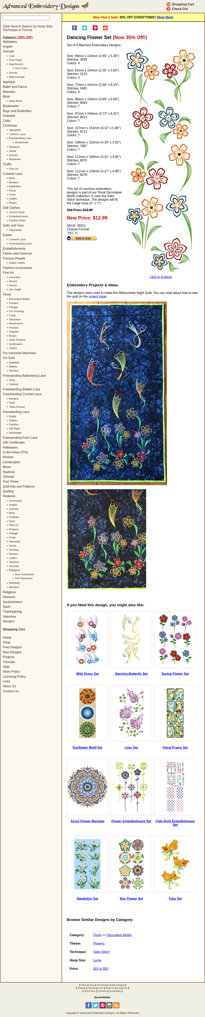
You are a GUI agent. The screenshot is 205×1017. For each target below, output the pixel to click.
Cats (11, 55)
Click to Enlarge (161, 277)
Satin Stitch (101, 952)
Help (6, 666)
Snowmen (15, 159)
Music (7, 467)
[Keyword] (26, 18)
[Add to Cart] (82, 238)
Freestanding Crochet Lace (22, 394)
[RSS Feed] (116, 1007)
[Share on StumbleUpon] (105, 29)
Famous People (14, 258)
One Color (21, 68)
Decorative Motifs (119, 935)
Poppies (14, 331)
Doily (12, 380)
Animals (8, 51)
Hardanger (15, 432)
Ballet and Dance (15, 86)
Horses (13, 72)
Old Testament (23, 578)
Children (14, 517)
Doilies (13, 420)
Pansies (13, 327)
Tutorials (9, 662)
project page (97, 296)
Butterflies (15, 186)
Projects (8, 657)
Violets (13, 348)
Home (12, 545)
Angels (8, 46)
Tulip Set (175, 898)
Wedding (14, 582)
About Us (9, 686)
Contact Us (11, 691)
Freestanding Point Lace (20, 437)
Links (6, 681)
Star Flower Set (131, 898)
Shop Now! (165, 17)
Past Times (11, 481)
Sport (6, 606)
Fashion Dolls (17, 220)
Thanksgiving (12, 611)
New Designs (12, 652)
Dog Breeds (16, 64)
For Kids (9, 358)
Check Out (177, 9)
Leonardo (14, 277)
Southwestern (12, 602)
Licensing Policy (14, 676)
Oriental (8, 476)
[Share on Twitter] (84, 29)
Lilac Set (131, 747)
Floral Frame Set (175, 747)
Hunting (13, 549)
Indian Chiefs (17, 262)
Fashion (13, 384)
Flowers (99, 943)
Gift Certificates (14, 442)
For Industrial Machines (19, 353)
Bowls (12, 416)
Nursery (13, 370)
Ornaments (21, 142)
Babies (13, 366)
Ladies (13, 198)
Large (97, 960)
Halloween (10, 447)
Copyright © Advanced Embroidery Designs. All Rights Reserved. (103, 1012)
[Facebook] (88, 1007)
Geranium (15, 319)
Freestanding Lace (20, 138)
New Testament (24, 574)
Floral (97, 935)
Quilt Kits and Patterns (19, 486)
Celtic (7, 120)
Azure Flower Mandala (87, 821)
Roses (13, 202)
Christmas (10, 125)
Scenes (13, 155)
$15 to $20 (101, 968)
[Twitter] (95, 1007)
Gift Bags (14, 428)
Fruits (12, 194)
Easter (7, 235)
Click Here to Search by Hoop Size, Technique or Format (28, 28)
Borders (13, 182)
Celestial (9, 115)
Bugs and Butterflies (17, 111)
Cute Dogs (15, 59)
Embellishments (18, 216)
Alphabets (10, 41)
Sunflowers (15, 344)
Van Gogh (15, 289)
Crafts (7, 164)
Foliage (13, 307)
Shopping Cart (180, 4)
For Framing (16, 311)
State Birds (15, 100)
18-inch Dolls (17, 212)
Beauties (9, 91)
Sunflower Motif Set (87, 747)
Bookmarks (11, 106)
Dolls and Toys (13, 225)
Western (14, 587)
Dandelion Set (87, 898)
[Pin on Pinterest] (95, 29)
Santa (12, 150)
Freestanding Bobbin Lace (21, 389)
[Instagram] (109, 1007)
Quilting (8, 491)
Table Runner (17, 406)
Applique (9, 82)
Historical (14, 541)
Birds (6, 96)
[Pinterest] (102, 1007)
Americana (15, 500)
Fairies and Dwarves (17, 253)
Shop (6, 642)
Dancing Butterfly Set (131, 673)
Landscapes (11, 462)
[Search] (33, 22)
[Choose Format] (72, 233)
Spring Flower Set (175, 673)
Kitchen (8, 457)
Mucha (13, 281)
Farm (12, 521)
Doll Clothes (11, 207)
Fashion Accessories (17, 268)
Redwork (14, 146)
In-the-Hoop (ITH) (15, 452)
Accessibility (115, 991)
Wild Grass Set (87, 673)
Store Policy (11, 671)
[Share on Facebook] (74, 29)
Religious (14, 570)
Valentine (9, 616)
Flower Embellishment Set (131, 821)
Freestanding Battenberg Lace (24, 375)
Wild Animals (16, 76)
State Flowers (17, 339)
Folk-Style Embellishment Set (175, 823)
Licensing (102, 991)
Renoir (13, 285)
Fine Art (13, 168)
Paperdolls (15, 229)
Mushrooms (16, 323)
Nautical (8, 472)
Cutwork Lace (17, 134)
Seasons (9, 597)
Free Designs (12, 647)
